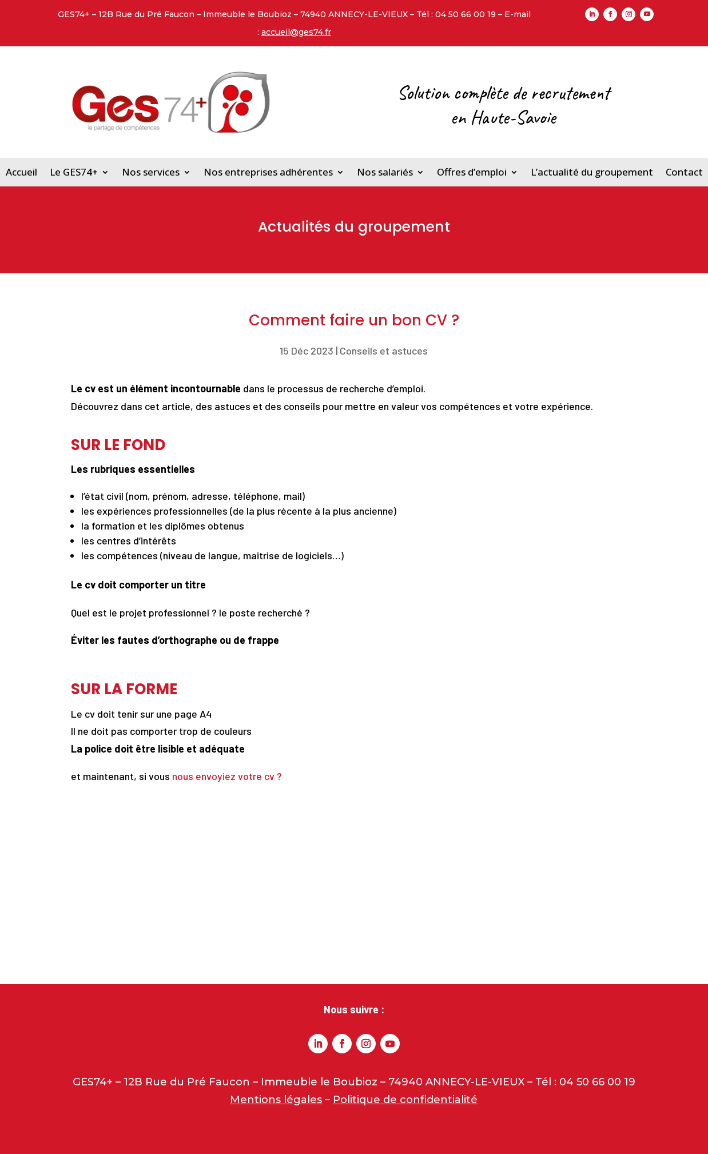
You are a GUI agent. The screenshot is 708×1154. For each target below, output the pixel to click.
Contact (684, 171)
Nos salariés (385, 171)
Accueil (21, 171)
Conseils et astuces (384, 350)
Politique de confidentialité (405, 1099)
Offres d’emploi (472, 171)
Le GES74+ (74, 171)
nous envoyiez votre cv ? (227, 776)
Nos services (151, 171)
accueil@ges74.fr (296, 32)
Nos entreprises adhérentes (268, 171)
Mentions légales (276, 1099)
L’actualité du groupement (592, 171)
